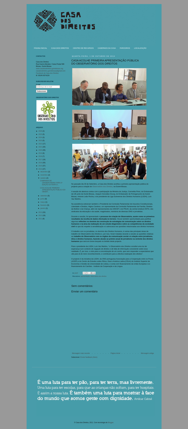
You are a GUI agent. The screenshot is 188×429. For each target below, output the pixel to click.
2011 (40, 219)
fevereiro (43, 205)
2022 (40, 144)
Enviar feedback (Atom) (88, 357)
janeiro (43, 208)
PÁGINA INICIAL (40, 48)
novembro (44, 175)
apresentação (85, 276)
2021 (40, 147)
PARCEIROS (125, 48)
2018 (40, 156)
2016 (40, 163)
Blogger (111, 422)
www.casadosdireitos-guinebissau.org (49, 69)
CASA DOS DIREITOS (60, 48)
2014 (40, 169)
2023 (40, 140)
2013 (40, 212)
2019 (40, 153)
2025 (40, 134)
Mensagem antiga (147, 353)
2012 (40, 215)
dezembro (44, 172)
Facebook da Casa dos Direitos (47, 73)
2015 (40, 166)
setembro (44, 196)
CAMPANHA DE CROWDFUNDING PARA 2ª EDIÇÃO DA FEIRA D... (51, 183)
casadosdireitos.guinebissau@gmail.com (50, 71)
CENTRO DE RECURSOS (83, 48)
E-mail (38, 84)
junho (42, 199)
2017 (40, 160)
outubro (43, 178)
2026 (40, 131)
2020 (40, 150)
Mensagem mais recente (81, 353)
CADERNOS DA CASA (107, 48)
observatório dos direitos (98, 276)
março (42, 202)
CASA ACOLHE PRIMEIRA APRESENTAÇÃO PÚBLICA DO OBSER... (52, 190)
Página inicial (115, 353)
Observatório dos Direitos (102, 186)
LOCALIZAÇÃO (140, 48)
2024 (40, 137)
